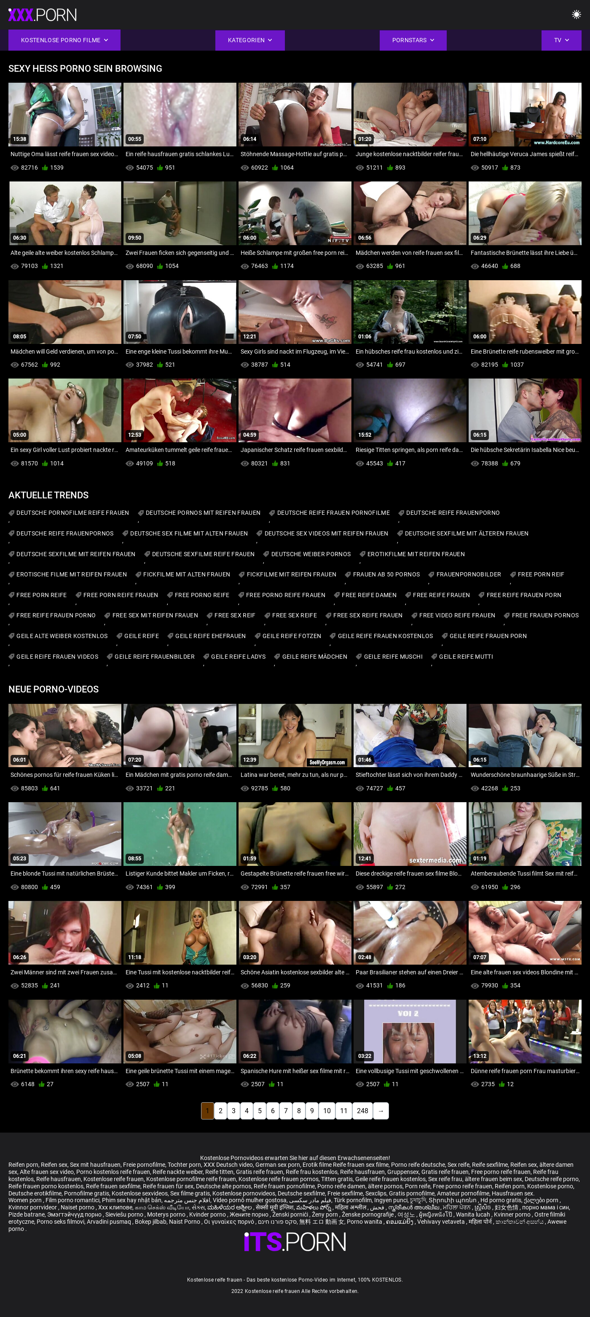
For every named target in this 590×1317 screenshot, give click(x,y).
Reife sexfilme (490, 1164)
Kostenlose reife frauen (113, 1179)
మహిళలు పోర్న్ (314, 1207)
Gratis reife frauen (259, 1171)
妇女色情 (507, 1207)
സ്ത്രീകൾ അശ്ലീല (414, 1207)
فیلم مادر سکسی (310, 1200)
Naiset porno (78, 1207)
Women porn (25, 1200)
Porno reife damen (341, 1186)
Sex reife (458, 1164)
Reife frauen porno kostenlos (45, 1186)
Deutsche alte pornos (223, 1186)
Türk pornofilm (353, 1200)
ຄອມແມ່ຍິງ (400, 1221)
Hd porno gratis (500, 1200)
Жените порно (250, 1214)
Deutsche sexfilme (301, 1193)
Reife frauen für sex (168, 1186)
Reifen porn (23, 1164)
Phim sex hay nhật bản (131, 1200)
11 (344, 1111)
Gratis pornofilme (411, 1193)
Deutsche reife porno (552, 1179)
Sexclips (375, 1193)
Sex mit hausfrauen (95, 1164)
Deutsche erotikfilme (35, 1193)
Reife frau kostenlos (312, 1171)
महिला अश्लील (351, 1207)
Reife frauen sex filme (361, 1164)
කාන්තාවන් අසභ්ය (520, 1221)
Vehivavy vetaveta (441, 1221)
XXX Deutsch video (228, 1164)
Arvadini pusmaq (109, 1221)
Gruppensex (403, 1171)
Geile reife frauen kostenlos (390, 1179)
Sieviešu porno (125, 1214)
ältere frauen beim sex (493, 1179)
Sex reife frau (445, 1179)
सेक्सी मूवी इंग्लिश (275, 1207)
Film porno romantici (72, 1200)
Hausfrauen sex (512, 1193)
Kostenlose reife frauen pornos (279, 1179)
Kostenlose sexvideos (140, 1193)
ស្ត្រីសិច (483, 1207)
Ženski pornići (290, 1214)
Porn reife (417, 1186)
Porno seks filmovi (60, 1221)
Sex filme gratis (190, 1193)
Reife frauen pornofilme (284, 1186)
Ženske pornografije (368, 1214)
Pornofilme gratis (86, 1193)
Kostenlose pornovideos (243, 1193)
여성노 (406, 1214)
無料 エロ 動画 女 (321, 1221)
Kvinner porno (513, 1214)
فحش (378, 1207)
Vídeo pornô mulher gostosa (250, 1200)
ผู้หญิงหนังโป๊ (436, 1214)
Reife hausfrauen (362, 1171)
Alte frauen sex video (47, 1171)
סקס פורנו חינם (277, 1221)
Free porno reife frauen (501, 1171)
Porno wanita (365, 1221)
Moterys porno (167, 1214)
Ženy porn (325, 1214)
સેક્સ (198, 1207)
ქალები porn (542, 1200)
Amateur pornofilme (463, 1193)
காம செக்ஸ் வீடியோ (162, 1207)
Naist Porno (185, 1221)
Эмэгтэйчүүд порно (75, 1214)
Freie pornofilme (144, 1164)
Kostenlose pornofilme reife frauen (191, 1179)
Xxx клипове (115, 1207)
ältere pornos (385, 1186)
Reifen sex (54, 1164)
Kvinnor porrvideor (33, 1207)
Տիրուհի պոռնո (453, 1200)
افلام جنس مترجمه (187, 1200)
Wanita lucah (473, 1214)
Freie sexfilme (345, 1193)
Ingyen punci (391, 1200)
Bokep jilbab (150, 1221)
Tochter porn (184, 1164)
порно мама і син (545, 1207)
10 (327, 1111)
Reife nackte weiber (178, 1171)
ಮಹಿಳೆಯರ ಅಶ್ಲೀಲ (230, 1207)
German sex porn (277, 1164)
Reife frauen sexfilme (113, 1186)
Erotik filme (317, 1164)
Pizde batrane (26, 1214)
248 (362, 1111)
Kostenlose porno (550, 1186)
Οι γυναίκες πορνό (229, 1221)
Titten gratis (337, 1179)
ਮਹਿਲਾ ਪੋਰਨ (457, 1207)
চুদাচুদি (418, 1200)
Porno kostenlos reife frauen (113, 1171)
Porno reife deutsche (418, 1164)
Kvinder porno (208, 1214)
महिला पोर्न (481, 1221)
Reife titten (219, 1171)
